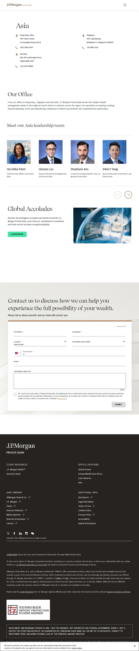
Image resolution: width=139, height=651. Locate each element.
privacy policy (62, 398)
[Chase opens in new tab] (12, 506)
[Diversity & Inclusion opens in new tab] (18, 519)
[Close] (135, 647)
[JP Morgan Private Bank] (21, 448)
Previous (117, 194)
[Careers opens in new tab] (12, 523)
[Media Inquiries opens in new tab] (16, 515)
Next (128, 194)
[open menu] (130, 5)
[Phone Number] (70, 353)
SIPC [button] (67, 578)
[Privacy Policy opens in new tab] (87, 515)
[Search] (125, 5)
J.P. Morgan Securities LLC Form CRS (31, 565)
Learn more (17, 234)
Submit (118, 405)
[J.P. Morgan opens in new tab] (14, 502)
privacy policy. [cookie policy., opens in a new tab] (77, 649)
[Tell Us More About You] (70, 381)
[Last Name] (98, 333)
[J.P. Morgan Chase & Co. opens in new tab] (19, 497)
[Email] (70, 363)
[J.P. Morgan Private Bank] (19, 5)
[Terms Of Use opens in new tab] (86, 506)
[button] (17, 353)
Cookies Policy (84, 510)
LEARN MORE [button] (12, 554)
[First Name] (40, 333)
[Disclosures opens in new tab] (85, 497)
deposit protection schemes (118, 592)
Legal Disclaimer (27, 592)
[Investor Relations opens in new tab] (17, 510)
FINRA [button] (58, 578)
